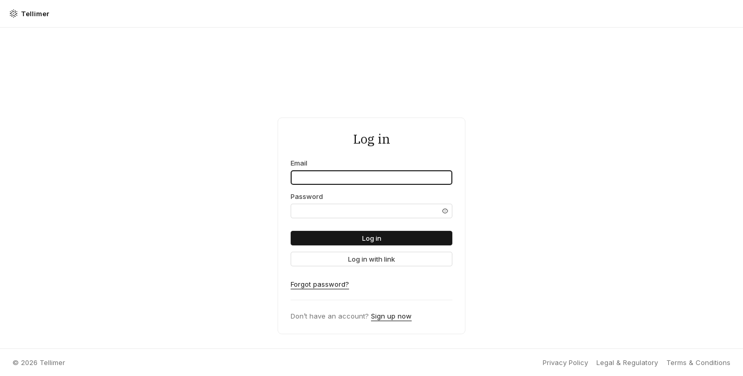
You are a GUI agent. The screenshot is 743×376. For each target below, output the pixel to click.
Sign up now (391, 316)
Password (307, 196)
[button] (371, 238)
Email (299, 163)
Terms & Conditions (698, 362)
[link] (371, 259)
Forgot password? (320, 284)
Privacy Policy (565, 362)
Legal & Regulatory (627, 362)
